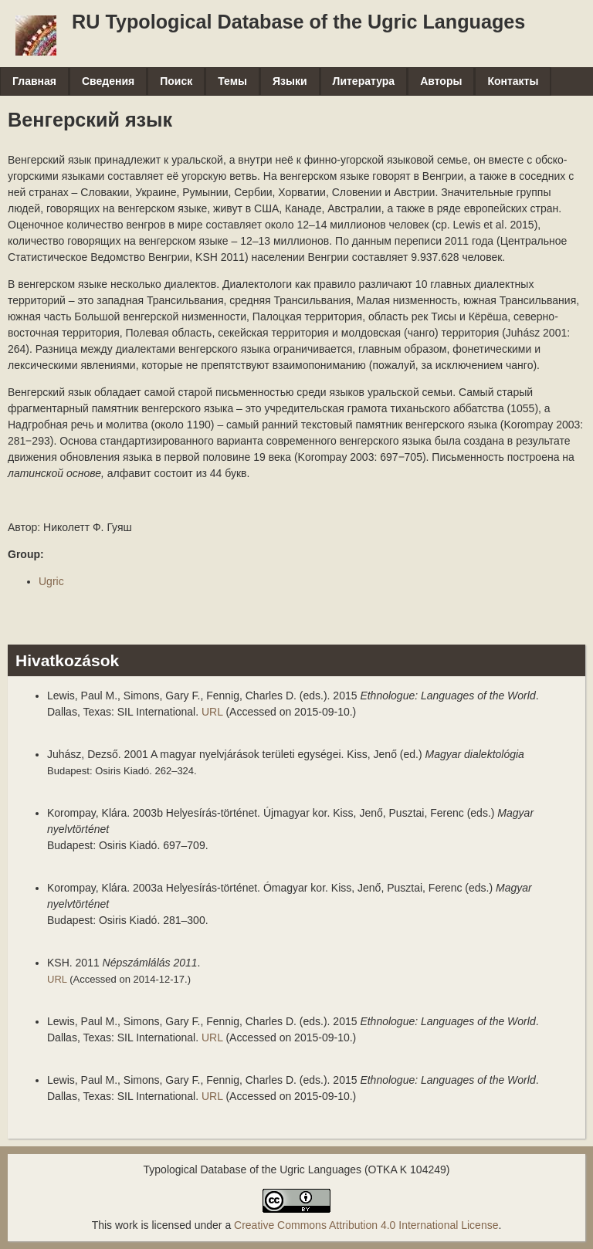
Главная (34, 81)
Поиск (176, 81)
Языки (290, 81)
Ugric (51, 581)
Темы (232, 81)
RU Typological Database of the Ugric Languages (298, 21)
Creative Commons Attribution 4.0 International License (366, 1225)
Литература (364, 81)
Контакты (512, 81)
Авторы (441, 81)
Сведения (108, 81)
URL (212, 712)
